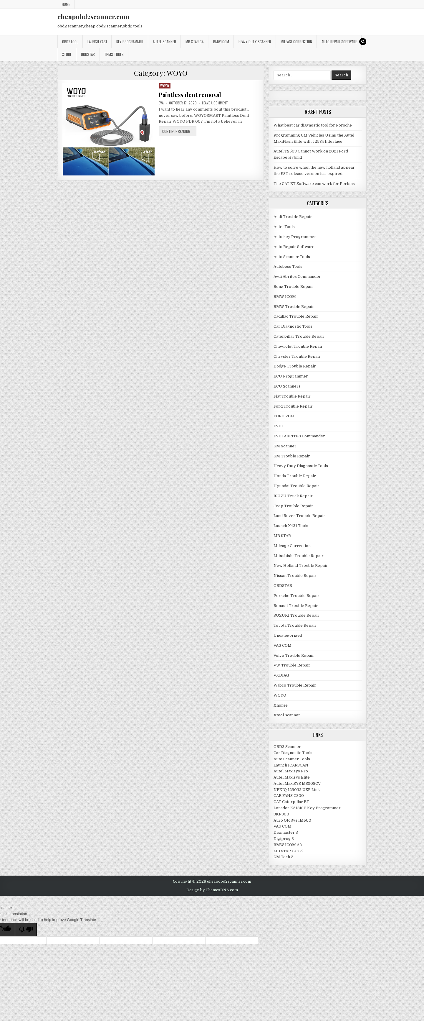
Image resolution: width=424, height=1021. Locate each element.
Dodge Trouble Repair (295, 366)
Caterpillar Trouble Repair (299, 336)
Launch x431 (97, 42)
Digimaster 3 (286, 832)
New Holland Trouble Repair (301, 565)
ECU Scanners (287, 386)
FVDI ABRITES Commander (299, 436)
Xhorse (281, 705)
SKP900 (281, 814)
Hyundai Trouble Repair (296, 486)
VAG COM (283, 645)
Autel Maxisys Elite (292, 777)
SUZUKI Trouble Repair (296, 615)
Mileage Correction (296, 42)
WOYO (164, 85)
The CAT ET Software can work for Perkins (314, 183)
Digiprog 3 (284, 838)
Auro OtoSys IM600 (292, 820)
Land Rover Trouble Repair (299, 515)
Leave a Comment (215, 103)
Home (66, 4)
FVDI (278, 426)
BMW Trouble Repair (294, 306)
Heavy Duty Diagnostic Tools (301, 466)
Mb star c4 (195, 42)
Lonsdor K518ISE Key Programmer (307, 808)
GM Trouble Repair (292, 456)
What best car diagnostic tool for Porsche (313, 125)
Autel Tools (284, 226)
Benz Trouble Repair (293, 286)
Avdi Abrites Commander (297, 276)
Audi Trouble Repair (293, 216)
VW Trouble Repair (292, 665)
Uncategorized (288, 635)
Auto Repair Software (339, 42)
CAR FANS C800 (289, 795)
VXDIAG (281, 675)
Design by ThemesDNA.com (212, 890)
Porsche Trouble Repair (296, 595)
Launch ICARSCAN (291, 765)
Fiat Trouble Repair (292, 396)
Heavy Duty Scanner (254, 42)
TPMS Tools (114, 54)
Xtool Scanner (287, 715)
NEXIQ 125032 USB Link (297, 789)
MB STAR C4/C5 (288, 851)
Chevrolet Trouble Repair (298, 346)
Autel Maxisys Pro (291, 771)
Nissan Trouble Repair (295, 575)
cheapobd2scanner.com (93, 16)
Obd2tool (70, 42)
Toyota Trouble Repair (295, 625)
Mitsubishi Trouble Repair (299, 556)
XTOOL (67, 54)
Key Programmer (129, 42)
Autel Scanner (164, 42)
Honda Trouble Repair (295, 476)
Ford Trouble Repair (293, 406)
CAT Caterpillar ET (291, 802)
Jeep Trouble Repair (293, 506)
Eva (161, 103)
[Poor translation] (26, 929)
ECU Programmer (291, 376)
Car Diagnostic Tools (293, 326)
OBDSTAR (88, 54)
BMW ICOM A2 (288, 845)
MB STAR (282, 536)
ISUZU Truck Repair (293, 496)
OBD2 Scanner (287, 746)
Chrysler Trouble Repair (297, 356)
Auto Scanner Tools (292, 257)
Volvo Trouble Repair (294, 655)
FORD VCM (284, 416)
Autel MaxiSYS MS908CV (297, 783)
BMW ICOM (221, 42)
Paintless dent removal (190, 95)
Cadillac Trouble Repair (296, 316)
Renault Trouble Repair (296, 605)
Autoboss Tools (288, 266)
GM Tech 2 (283, 857)
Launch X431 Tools (291, 525)
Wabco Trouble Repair (295, 685)
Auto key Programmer (295, 236)
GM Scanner (285, 446)
